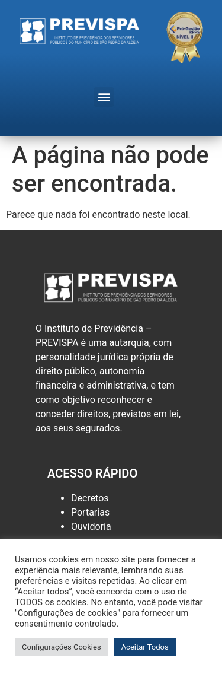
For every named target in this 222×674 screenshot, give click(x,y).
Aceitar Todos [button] (145, 647)
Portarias (90, 512)
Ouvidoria (91, 526)
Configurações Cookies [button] (61, 647)
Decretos (90, 498)
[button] (104, 97)
